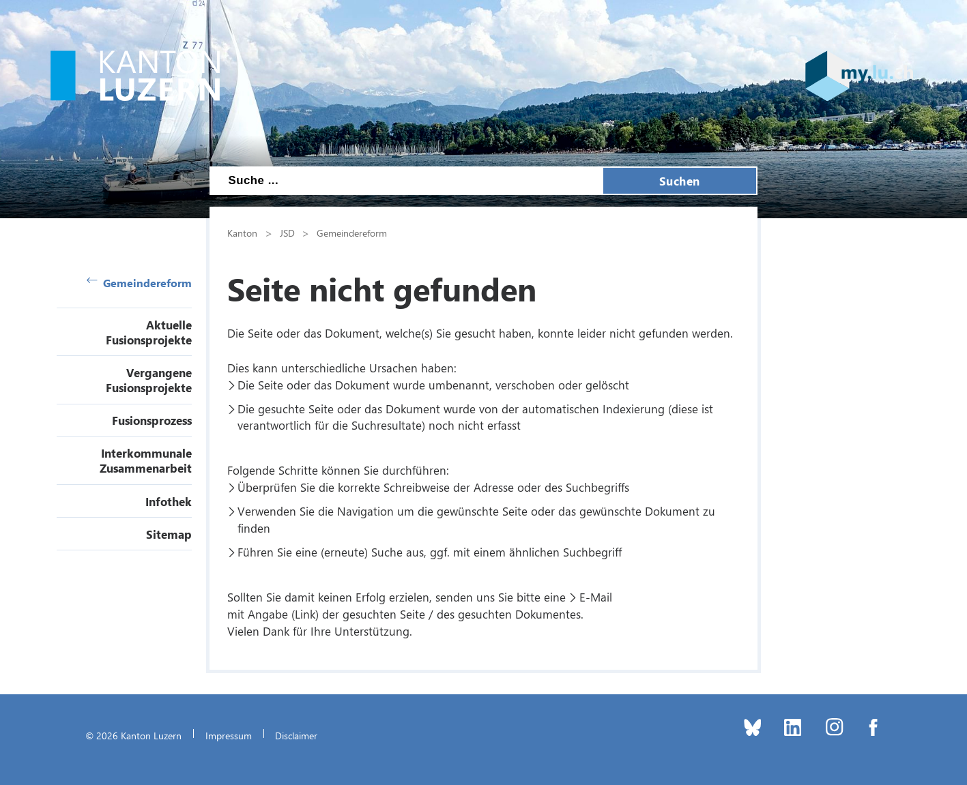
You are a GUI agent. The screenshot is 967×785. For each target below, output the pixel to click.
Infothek (168, 501)
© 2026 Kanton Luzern (133, 735)
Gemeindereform (139, 283)
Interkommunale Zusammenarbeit (146, 460)
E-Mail (595, 596)
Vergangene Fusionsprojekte (149, 380)
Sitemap (169, 534)
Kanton (242, 232)
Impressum (228, 735)
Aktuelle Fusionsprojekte (149, 332)
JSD (287, 232)
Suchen (679, 180)
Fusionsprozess (152, 420)
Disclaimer (296, 735)
